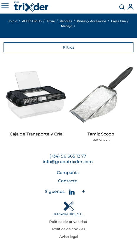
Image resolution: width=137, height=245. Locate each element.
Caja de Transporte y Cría (36, 134)
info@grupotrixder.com (68, 161)
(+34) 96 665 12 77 (67, 156)
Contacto (67, 180)
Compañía (68, 172)
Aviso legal (68, 236)
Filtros (68, 47)
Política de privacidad (68, 221)
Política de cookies (68, 229)
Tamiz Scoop (101, 134)
